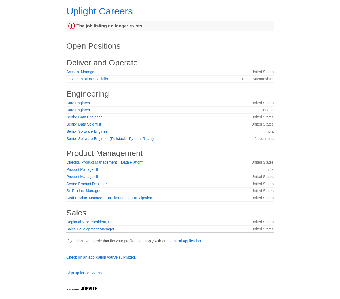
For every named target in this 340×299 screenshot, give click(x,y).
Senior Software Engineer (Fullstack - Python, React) (110, 138)
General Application (185, 241)
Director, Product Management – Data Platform (105, 162)
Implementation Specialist (87, 79)
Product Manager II (82, 169)
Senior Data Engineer (84, 117)
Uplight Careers (99, 11)
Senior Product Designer (86, 184)
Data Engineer (78, 103)
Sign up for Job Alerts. (84, 273)
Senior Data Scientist (83, 124)
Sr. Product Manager (83, 191)
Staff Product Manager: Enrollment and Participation (109, 198)
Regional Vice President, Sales (91, 222)
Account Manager (81, 72)
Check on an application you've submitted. (101, 257)
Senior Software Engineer (87, 131)
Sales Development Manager (90, 229)
